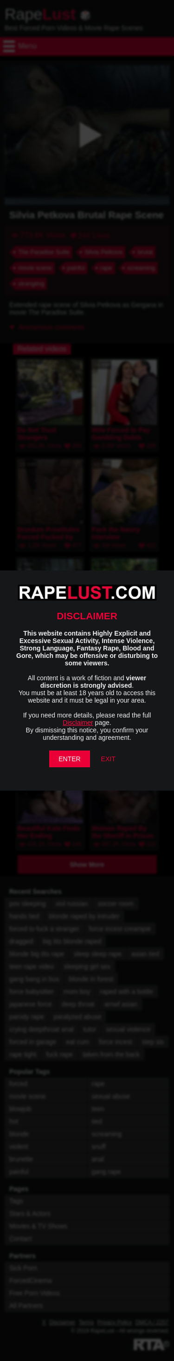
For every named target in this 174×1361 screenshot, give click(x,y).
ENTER (69, 759)
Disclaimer (78, 722)
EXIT (108, 759)
